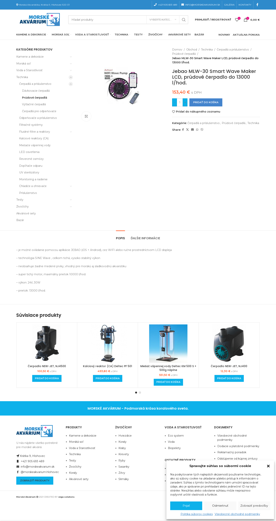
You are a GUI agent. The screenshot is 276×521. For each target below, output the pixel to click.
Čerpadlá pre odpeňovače (39, 111)
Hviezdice (125, 435)
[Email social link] (192, 129)
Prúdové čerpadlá (34, 97)
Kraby (122, 448)
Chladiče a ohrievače (33, 186)
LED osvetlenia (29, 152)
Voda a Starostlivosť (29, 70)
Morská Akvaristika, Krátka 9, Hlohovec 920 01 (44, 4)
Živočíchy (22, 206)
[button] (268, 466)
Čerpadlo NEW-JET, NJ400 (229, 366)
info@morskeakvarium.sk (35, 466)
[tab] (120, 236)
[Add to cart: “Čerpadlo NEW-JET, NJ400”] (229, 378)
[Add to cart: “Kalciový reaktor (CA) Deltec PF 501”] (107, 378)
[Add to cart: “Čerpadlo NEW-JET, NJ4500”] (47, 378)
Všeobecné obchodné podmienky (237, 514)
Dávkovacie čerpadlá (36, 90)
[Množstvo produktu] (180, 102)
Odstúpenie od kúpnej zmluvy (237, 458)
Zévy (121, 472)
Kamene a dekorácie (30, 56)
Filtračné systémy (31, 125)
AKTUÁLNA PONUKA (246, 34)
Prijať (186, 505)
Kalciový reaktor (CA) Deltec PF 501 (107, 366)
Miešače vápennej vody (35, 145)
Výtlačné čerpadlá (34, 104)
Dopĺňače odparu (30, 165)
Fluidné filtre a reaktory (34, 131)
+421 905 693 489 (30, 461)
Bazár (20, 220)
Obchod (191, 49)
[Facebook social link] (257, 5)
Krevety (123, 454)
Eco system (176, 435)
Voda (171, 441)
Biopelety (174, 448)
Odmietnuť (220, 505)
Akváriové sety (26, 213)
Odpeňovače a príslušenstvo (38, 118)
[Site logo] (39, 19)
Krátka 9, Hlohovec (30, 456)
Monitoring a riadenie (33, 179)
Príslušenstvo (28, 193)
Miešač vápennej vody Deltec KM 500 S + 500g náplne (168, 368)
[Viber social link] (202, 129)
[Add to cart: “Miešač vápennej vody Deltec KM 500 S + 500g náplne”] (168, 382)
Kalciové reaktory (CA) (33, 138)
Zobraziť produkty (34, 480)
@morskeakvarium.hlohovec (37, 472)
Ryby (121, 460)
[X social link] (187, 129)
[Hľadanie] (128, 19)
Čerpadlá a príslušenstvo (35, 84)
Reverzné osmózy (31, 159)
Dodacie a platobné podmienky (238, 446)
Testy (19, 199)
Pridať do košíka (206, 102)
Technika (22, 77)
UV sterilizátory (29, 172)
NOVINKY (224, 34)
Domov (177, 49)
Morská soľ (23, 63)
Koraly (73, 472)
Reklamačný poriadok (231, 452)
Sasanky (123, 466)
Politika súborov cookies (197, 514)
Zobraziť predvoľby (254, 505)
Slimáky (123, 479)
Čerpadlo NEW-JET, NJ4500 (47, 366)
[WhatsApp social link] (197, 129)
